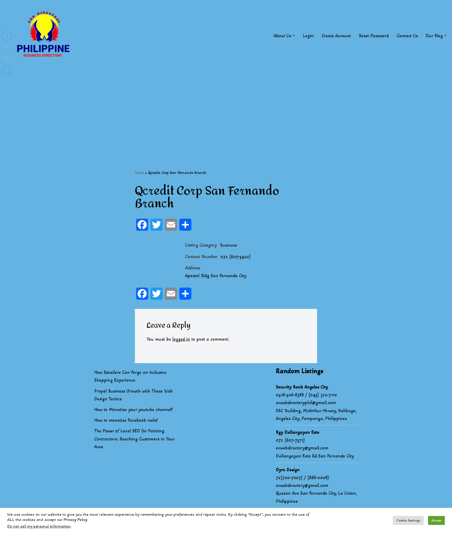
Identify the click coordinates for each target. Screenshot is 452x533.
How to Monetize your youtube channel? (133, 409)
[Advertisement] (226, 111)
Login (308, 35)
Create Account (336, 35)
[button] (294, 35)
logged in (181, 339)
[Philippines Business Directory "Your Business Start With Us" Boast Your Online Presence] (44, 35)
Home (139, 172)
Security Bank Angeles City (302, 387)
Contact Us (407, 35)
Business (228, 245)
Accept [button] (436, 520)
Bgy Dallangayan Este (297, 432)
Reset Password (374, 35)
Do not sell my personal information (39, 526)
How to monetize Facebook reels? (126, 420)
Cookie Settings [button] (408, 520)
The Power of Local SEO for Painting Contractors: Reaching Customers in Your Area (134, 438)
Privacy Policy (75, 519)
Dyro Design (288, 469)
